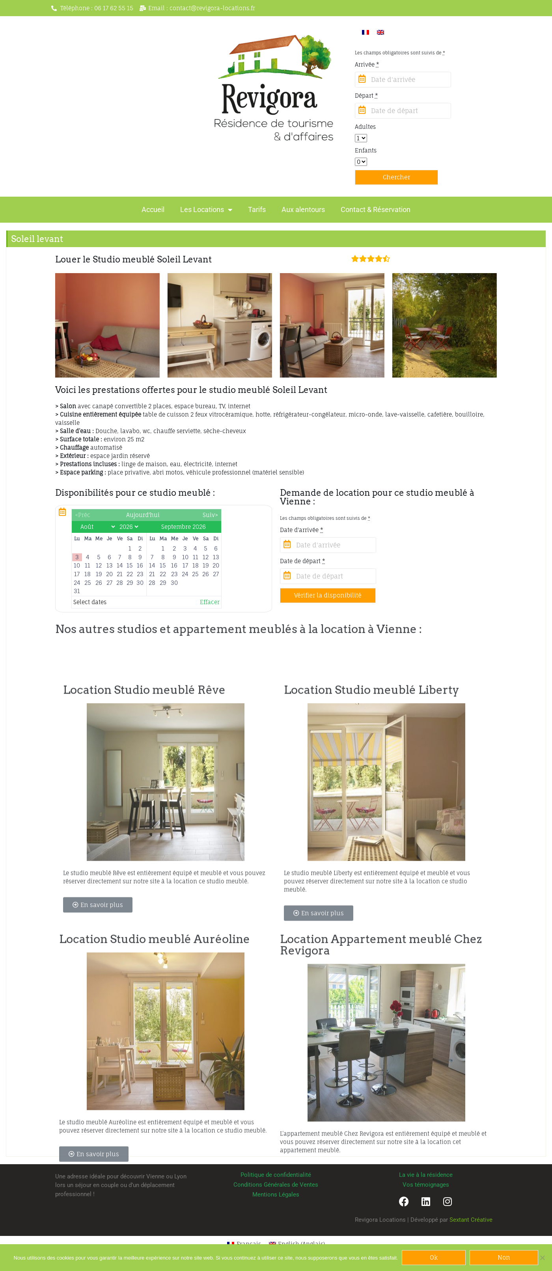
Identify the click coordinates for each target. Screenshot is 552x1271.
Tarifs (257, 209)
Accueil (153, 209)
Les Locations (206, 209)
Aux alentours (303, 209)
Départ (366, 95)
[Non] (542, 1258)
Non (504, 1257)
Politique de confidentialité (276, 1174)
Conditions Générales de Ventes (275, 1184)
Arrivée (367, 64)
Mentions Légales (275, 1194)
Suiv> (210, 515)
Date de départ (302, 561)
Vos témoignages (426, 1184)
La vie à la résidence (426, 1174)
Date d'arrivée (301, 530)
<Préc (82, 515)
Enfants (366, 150)
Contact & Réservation (375, 209)
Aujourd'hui (143, 515)
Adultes (365, 126)
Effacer (210, 602)
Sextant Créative (470, 1219)
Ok (434, 1257)
